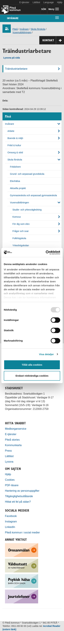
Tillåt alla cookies (32, 364)
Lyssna (9, 461)
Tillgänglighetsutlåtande (19, 496)
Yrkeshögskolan (20, 245)
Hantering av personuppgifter (22, 490)
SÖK (43, 9)
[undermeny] (57, 17)
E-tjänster (24, 2)
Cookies (10, 479)
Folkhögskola (19, 238)
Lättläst (36, 2)
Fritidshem (15, 166)
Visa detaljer (46, 354)
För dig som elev (21, 224)
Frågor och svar (20, 231)
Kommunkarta (13, 445)
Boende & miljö (15, 138)
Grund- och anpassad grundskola (27, 174)
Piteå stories (12, 439)
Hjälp (8, 474)
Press (8, 450)
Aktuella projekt (18, 188)
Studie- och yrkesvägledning (27, 209)
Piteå (15, 29)
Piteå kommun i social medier (22, 532)
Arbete (10, 131)
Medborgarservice (15, 428)
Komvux (16, 216)
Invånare (12, 18)
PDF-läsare (11, 485)
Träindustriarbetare (16, 68)
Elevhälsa (15, 181)
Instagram (11, 521)
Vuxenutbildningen (22, 32)
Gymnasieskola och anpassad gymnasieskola (33, 195)
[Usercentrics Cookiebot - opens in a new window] (46, 252)
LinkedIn (10, 526)
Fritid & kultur (14, 145)
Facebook (11, 515)
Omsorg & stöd (15, 152)
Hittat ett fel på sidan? (18, 501)
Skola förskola (38, 29)
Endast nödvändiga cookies (32, 375)
